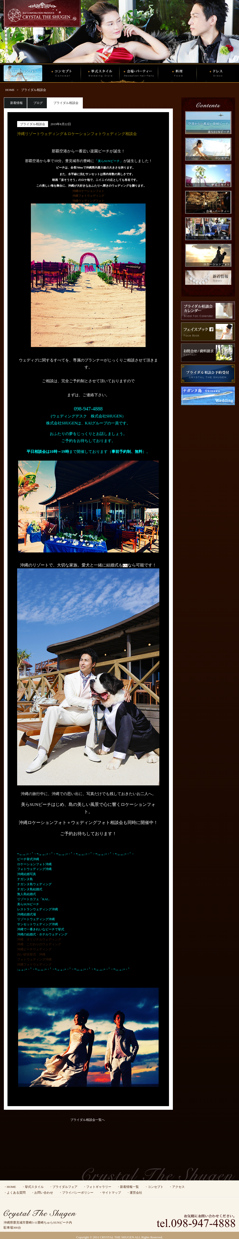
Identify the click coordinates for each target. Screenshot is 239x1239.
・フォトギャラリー (97, 1187)
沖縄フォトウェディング (34, 964)
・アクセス (177, 1187)
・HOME (10, 1187)
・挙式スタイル (33, 1187)
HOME (9, 90)
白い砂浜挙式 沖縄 (31, 954)
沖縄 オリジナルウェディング (39, 939)
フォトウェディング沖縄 (34, 959)
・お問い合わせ (42, 1192)
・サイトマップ (110, 1192)
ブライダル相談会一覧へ (87, 1120)
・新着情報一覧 (128, 1187)
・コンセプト (154, 1187)
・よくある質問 (15, 1192)
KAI (125, 565)
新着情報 (16, 103)
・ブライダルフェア (63, 1187)
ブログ (38, 103)
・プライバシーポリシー (76, 1192)
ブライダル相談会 (33, 90)
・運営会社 (134, 1192)
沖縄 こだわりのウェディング (39, 944)
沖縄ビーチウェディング (34, 949)
